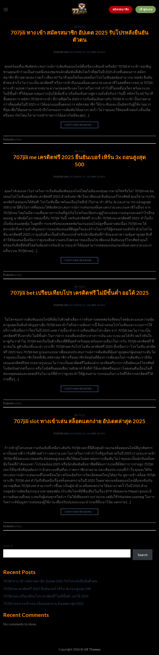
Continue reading (79, 125)
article (79, 26)
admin (101, 52)
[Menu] (5, 9)
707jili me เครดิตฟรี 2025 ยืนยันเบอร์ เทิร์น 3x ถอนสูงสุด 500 (47, 589)
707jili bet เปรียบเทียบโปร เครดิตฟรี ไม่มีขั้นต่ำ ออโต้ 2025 (79, 292)
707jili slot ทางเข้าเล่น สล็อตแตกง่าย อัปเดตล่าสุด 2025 (79, 421)
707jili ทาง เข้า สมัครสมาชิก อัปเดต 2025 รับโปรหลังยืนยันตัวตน (50, 581)
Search (8, 546)
